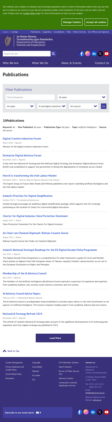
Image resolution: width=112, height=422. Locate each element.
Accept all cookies (96, 22)
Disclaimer (10, 378)
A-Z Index (36, 375)
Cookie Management (14, 362)
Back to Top (13, 351)
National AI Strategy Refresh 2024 (22, 313)
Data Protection (65, 367)
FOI (33, 379)
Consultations (59, 32)
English (6, 32)
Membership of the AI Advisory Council (24, 273)
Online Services (79, 32)
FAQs (69, 32)
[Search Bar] (27, 53)
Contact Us (102, 63)
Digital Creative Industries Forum (22, 138)
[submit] (103, 106)
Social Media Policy (14, 374)
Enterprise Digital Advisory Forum (22, 155)
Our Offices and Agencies (98, 32)
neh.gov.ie (97, 400)
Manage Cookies (72, 22)
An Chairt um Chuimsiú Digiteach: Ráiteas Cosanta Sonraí (35, 233)
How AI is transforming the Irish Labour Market (30, 175)
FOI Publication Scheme (68, 362)
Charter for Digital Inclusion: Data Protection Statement (35, 216)
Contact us (90, 362)
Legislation (47, 32)
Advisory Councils (66, 378)
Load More (55, 338)
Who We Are (10, 63)
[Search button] (53, 53)
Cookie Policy (29, 13)
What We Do (40, 63)
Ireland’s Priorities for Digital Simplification (27, 195)
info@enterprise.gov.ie (95, 393)
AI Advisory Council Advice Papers (21, 293)
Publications (36, 32)
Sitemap (35, 371)
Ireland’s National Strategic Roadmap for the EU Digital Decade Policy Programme (50, 250)
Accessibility (37, 367)
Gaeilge (14, 32)
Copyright (36, 362)
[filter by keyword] (30, 97)
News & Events (71, 63)
